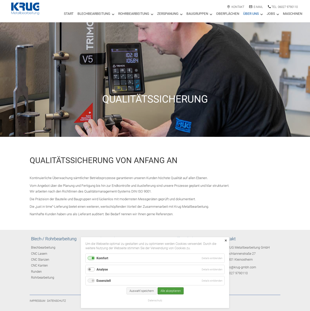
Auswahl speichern (141, 291)
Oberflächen (227, 14)
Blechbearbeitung (94, 14)
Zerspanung (168, 14)
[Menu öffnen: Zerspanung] (181, 14)
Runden (36, 271)
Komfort (102, 258)
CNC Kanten (39, 265)
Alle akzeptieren (171, 291)
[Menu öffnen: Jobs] (277, 14)
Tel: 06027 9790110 (284, 7)
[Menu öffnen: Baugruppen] (211, 14)
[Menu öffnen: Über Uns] (261, 14)
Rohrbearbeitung (133, 14)
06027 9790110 (237, 273)
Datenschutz (56, 300)
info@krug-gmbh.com (241, 267)
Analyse (102, 269)
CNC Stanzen (40, 259)
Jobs (271, 14)
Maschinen (292, 14)
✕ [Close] (225, 240)
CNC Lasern (39, 254)
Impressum (37, 300)
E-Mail (258, 7)
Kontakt (238, 7)
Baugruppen (197, 14)
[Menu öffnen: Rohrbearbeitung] (152, 14)
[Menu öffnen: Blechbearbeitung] (113, 14)
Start (69, 14)
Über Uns (251, 14)
